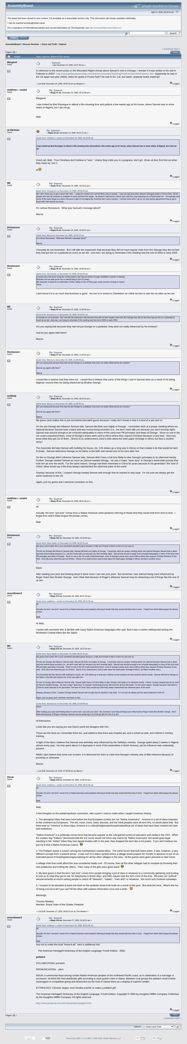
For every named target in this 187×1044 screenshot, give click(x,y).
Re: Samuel (55, 90)
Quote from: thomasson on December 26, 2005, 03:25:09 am (62, 704)
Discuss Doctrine (31, 44)
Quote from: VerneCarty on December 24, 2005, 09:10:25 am (62, 274)
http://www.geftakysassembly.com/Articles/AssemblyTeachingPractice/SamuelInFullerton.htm (105, 73)
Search (23, 38)
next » (177, 48)
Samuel (62, 44)
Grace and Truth (49, 44)
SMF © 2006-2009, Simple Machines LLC (104, 1038)
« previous (167, 48)
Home (13, 38)
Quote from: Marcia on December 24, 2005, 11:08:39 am (60, 360)
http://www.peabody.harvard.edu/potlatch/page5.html (63, 1003)
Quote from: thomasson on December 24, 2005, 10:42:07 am (62, 315)
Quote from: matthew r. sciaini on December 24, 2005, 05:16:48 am (64, 138)
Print (175, 53)
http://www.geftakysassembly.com (105, 27)
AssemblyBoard (12, 44)
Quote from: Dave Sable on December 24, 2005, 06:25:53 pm (62, 543)
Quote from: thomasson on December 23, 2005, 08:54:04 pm (62, 191)
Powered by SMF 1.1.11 (76, 1038)
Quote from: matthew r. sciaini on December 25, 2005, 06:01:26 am (64, 601)
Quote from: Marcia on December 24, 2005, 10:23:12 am (60, 235)
